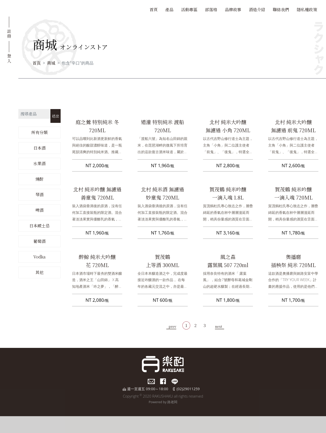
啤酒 (39, 210)
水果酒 (39, 163)
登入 (9, 58)
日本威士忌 (39, 226)
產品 (169, 9)
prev (172, 326)
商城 (51, 63)
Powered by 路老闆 (163, 402)
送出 (55, 116)
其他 (39, 272)
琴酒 (39, 195)
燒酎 (39, 179)
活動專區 (189, 9)
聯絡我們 (281, 9)
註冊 (9, 33)
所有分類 (39, 132)
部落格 (211, 9)
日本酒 (39, 148)
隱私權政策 (307, 9)
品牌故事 (233, 9)
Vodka (39, 257)
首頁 (154, 9)
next (218, 326)
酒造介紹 (257, 9)
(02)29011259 (188, 388)
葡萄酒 (39, 241)
